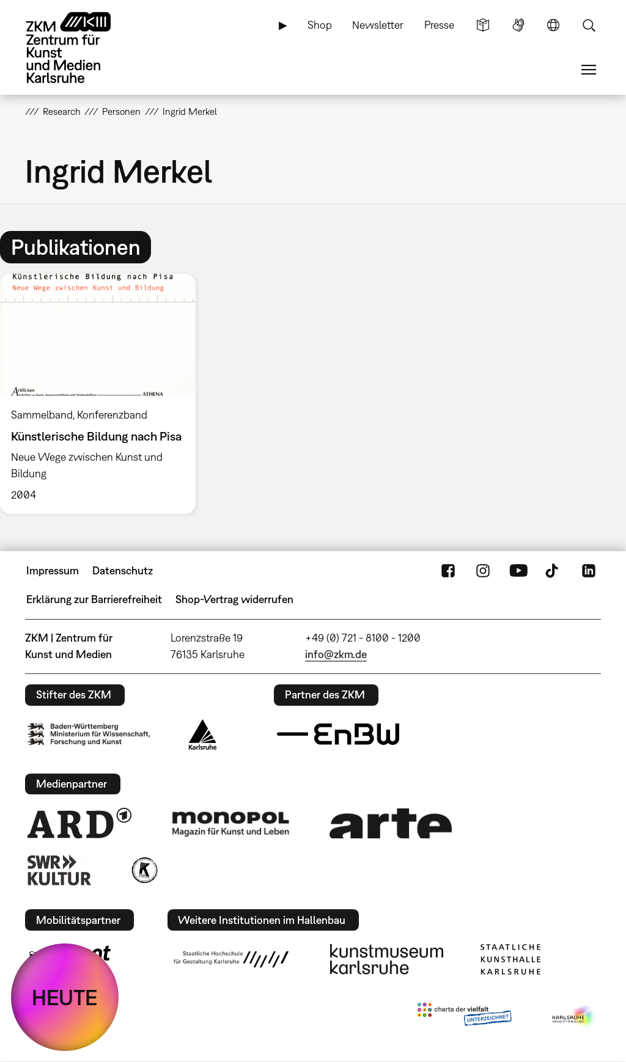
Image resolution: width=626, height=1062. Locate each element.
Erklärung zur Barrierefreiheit (94, 599)
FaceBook (448, 571)
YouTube (518, 571)
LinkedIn (588, 571)
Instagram (483, 571)
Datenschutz (122, 570)
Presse (439, 24)
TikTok (553, 571)
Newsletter (377, 24)
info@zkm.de (336, 654)
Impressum (52, 570)
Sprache (553, 25)
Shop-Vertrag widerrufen (234, 599)
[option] (103, 394)
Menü (588, 70)
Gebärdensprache (518, 25)
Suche (588, 25)
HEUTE (65, 997)
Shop (319, 24)
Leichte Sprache (483, 25)
